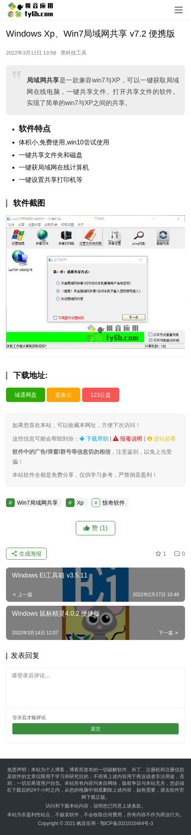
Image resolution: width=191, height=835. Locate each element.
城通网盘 (25, 395)
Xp (80, 502)
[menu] (178, 10)
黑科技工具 (74, 53)
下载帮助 (93, 438)
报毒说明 (127, 438)
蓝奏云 (63, 395)
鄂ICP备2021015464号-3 (126, 823)
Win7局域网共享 (37, 502)
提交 (95, 729)
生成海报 (26, 553)
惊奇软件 (113, 502)
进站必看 (161, 438)
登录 (17, 717)
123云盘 (101, 395)
